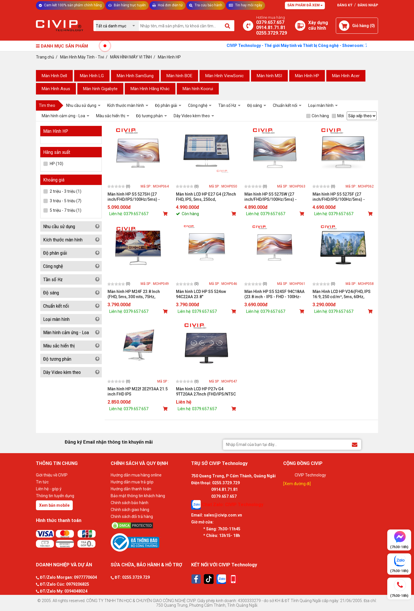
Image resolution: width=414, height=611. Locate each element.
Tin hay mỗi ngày (245, 5)
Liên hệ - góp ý (49, 489)
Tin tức (42, 482)
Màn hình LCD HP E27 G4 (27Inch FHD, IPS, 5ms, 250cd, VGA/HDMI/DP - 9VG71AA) (206, 197)
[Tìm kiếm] (227, 25)
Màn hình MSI (269, 75)
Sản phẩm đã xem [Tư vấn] (305, 5)
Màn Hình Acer (346, 75)
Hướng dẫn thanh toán (131, 489)
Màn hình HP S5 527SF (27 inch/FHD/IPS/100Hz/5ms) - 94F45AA (339, 197)
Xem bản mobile (54, 505)
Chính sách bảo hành (129, 502)
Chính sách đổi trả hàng (132, 516)
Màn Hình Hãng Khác (150, 88)
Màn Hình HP (307, 75)
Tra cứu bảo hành (205, 5)
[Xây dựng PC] (300, 25)
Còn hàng (317, 116)
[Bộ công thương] (149, 542)
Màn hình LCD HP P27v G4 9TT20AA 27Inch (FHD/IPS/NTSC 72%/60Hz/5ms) (206, 392)
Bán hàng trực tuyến (127, 5)
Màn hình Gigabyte (100, 88)
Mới (338, 116)
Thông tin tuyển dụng (55, 495)
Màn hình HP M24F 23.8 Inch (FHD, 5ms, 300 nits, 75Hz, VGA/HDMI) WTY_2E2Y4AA (134, 294)
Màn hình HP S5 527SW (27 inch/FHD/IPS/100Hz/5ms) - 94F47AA (270, 197)
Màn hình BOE (179, 75)
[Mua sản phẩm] (166, 213)
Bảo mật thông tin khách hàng (138, 495)
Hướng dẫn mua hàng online (136, 475)
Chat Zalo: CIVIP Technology (227, 505)
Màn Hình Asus (56, 88)
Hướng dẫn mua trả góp (132, 482)
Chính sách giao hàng (130, 509)
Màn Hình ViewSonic (224, 75)
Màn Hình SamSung (135, 75)
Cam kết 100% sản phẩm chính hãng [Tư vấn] (70, 5)
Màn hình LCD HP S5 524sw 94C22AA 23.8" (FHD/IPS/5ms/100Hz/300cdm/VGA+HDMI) (206, 294)
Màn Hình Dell (54, 75)
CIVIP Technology (310, 475)
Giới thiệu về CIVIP (52, 475)
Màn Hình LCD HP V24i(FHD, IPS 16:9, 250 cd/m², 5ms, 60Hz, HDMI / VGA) (342, 294)
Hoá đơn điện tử (167, 5)
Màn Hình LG (92, 75)
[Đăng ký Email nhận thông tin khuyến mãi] (354, 444)
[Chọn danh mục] (117, 26)
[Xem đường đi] (297, 483)
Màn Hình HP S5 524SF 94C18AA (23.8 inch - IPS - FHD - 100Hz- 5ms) (274, 294)
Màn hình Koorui (198, 88)
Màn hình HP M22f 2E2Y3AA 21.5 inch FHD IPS (138, 391)
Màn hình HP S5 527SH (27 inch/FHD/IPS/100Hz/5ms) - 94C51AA (134, 197)
